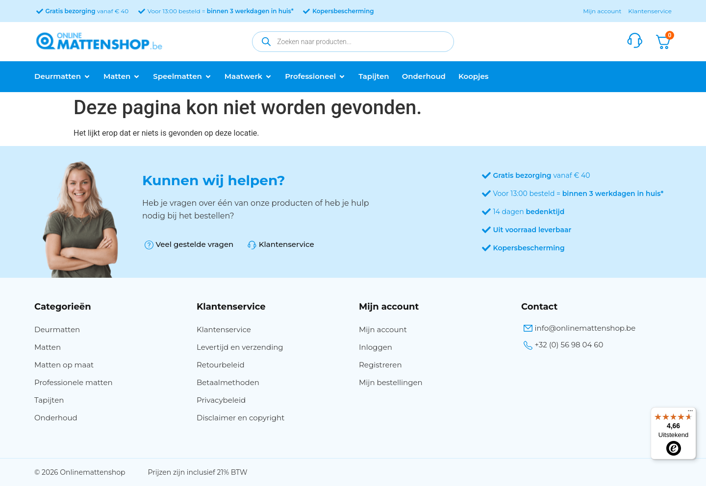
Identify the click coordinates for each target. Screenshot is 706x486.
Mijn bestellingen (391, 382)
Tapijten (49, 400)
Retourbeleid (221, 364)
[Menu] (690, 413)
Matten (47, 347)
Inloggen (375, 347)
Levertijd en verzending (240, 347)
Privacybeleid (221, 400)
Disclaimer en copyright (240, 417)
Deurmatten (57, 329)
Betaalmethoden (228, 382)
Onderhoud (55, 417)
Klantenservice (650, 11)
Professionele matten (73, 382)
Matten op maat (64, 364)
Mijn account (602, 11)
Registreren (380, 364)
